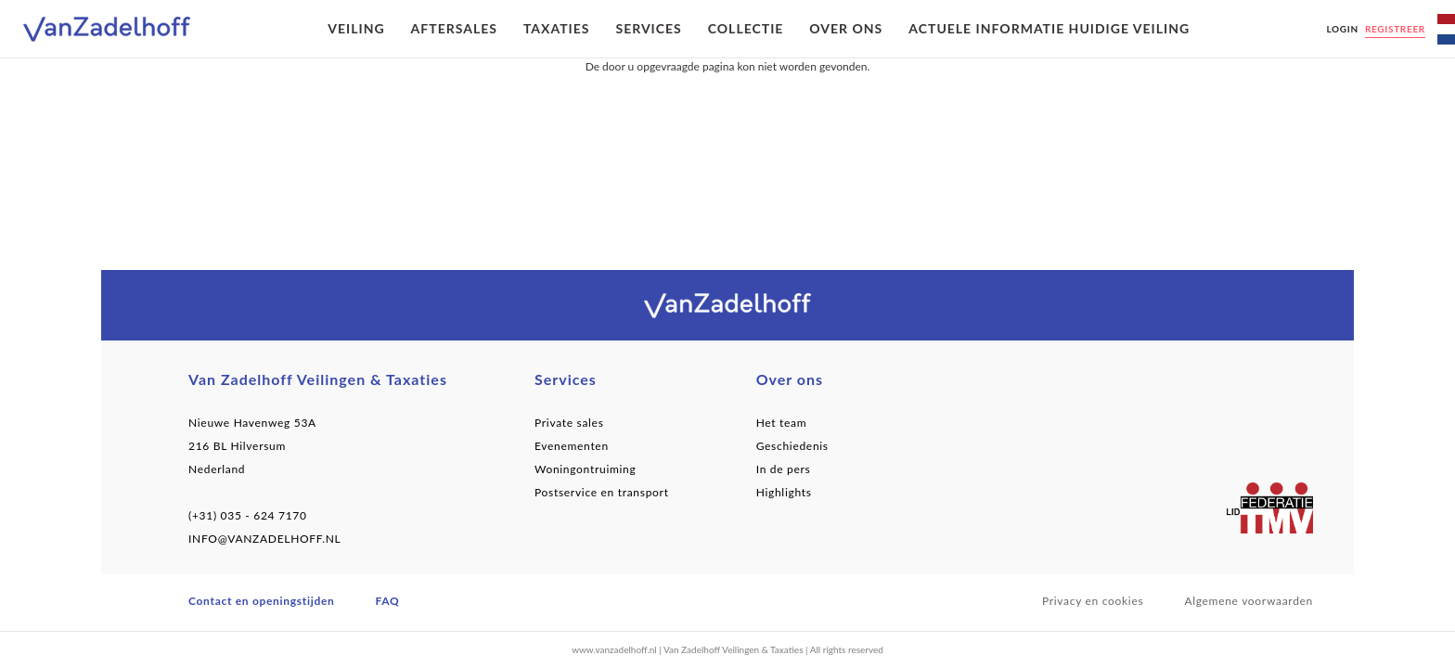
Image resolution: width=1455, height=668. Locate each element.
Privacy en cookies (1093, 601)
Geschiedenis (792, 446)
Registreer (1395, 28)
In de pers (783, 469)
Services (648, 28)
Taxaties (556, 28)
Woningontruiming (585, 469)
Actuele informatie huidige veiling (1049, 28)
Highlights (784, 492)
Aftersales (454, 28)
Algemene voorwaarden (1248, 601)
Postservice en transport (601, 492)
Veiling (356, 28)
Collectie (746, 28)
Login (1342, 28)
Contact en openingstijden (261, 601)
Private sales (569, 423)
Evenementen (571, 446)
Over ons (845, 28)
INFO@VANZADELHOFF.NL (264, 539)
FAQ (388, 601)
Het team (781, 423)
